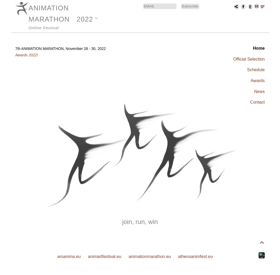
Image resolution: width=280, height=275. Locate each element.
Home (259, 48)
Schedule (256, 69)
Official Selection (249, 59)
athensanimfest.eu (195, 256)
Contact (257, 102)
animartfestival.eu (104, 256)
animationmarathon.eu (149, 256)
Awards (258, 80)
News (259, 91)
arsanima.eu (69, 256)
